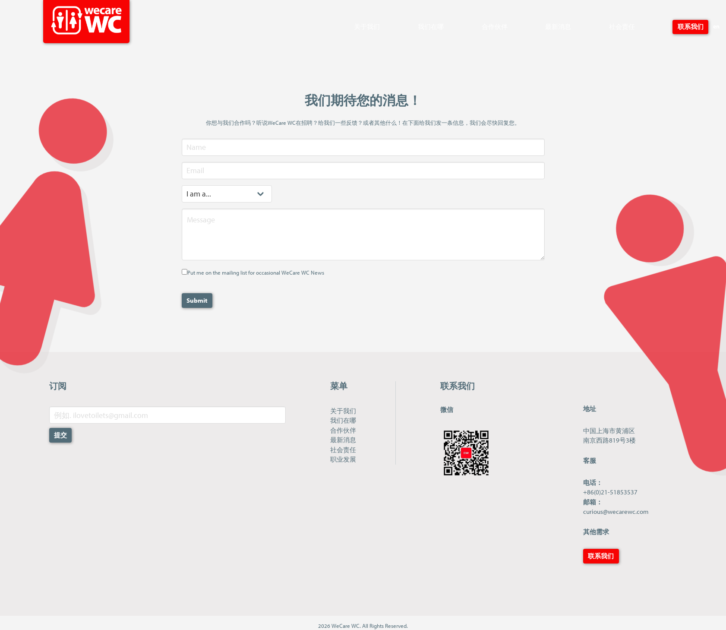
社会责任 (622, 26)
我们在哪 (431, 26)
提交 (60, 435)
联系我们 (691, 26)
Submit (197, 300)
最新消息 (558, 26)
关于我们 (367, 26)
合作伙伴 (495, 26)
